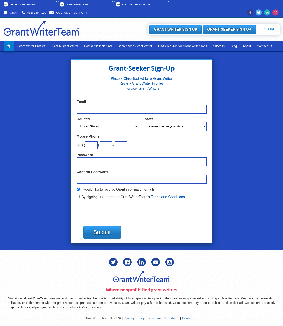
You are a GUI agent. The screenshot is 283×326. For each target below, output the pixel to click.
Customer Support (68, 12)
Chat (11, 12)
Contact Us (264, 46)
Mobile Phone (88, 136)
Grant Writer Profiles (31, 46)
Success (219, 46)
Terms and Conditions (163, 318)
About (247, 46)
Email (81, 102)
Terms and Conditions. (168, 197)
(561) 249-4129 (33, 12)
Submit (102, 232)
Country (83, 119)
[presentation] (110, 210)
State (149, 119)
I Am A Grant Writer (65, 46)
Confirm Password (92, 172)
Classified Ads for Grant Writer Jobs (182, 46)
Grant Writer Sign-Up (175, 29)
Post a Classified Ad (98, 46)
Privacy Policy (134, 318)
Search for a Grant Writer (135, 46)
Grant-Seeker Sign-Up (229, 29)
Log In (268, 29)
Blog (234, 46)
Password (85, 155)
